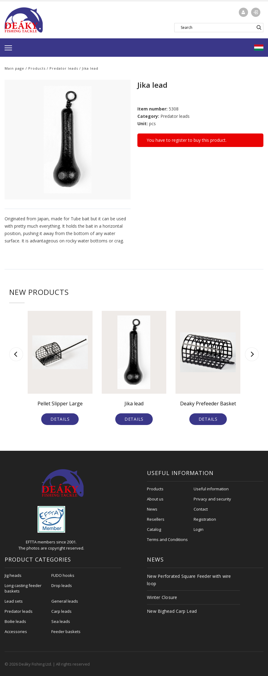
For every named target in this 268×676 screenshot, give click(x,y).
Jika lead (134, 403)
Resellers (155, 519)
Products (36, 68)
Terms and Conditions (167, 539)
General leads (64, 601)
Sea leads (60, 621)
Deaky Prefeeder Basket (208, 403)
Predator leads (63, 68)
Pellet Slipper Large (60, 403)
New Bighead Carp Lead (172, 611)
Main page (14, 68)
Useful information (211, 489)
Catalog (154, 529)
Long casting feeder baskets (23, 588)
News (152, 509)
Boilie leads (15, 621)
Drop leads (61, 585)
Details (59, 419)
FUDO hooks (62, 575)
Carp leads (61, 611)
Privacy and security (212, 499)
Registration (205, 519)
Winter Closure (162, 597)
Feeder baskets (66, 631)
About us (155, 499)
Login (198, 529)
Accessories (16, 631)
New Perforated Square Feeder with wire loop (189, 579)
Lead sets (14, 601)
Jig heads (13, 575)
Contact (201, 509)
